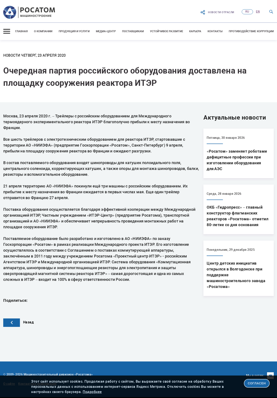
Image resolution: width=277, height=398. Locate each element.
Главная (21, 31)
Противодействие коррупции (251, 31)
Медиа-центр (106, 31)
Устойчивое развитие (166, 31)
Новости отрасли (217, 12)
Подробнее (92, 392)
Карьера (195, 31)
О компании (43, 31)
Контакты (215, 31)
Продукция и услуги (74, 31)
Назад (18, 322)
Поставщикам (133, 31)
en (258, 11)
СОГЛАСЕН (257, 383)
